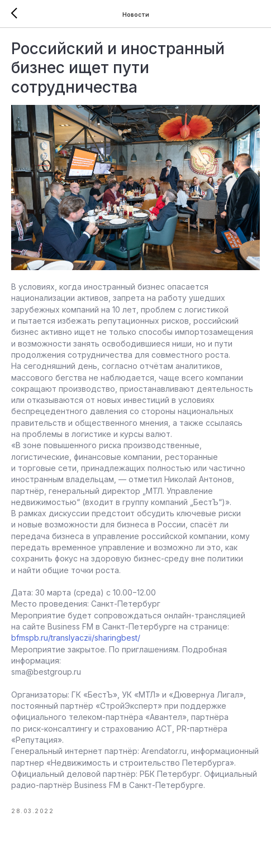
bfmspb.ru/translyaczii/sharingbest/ (75, 637)
